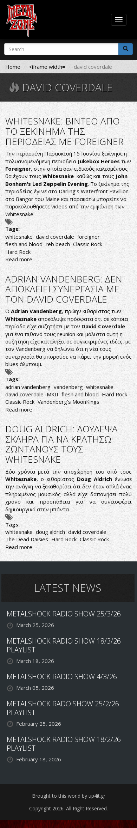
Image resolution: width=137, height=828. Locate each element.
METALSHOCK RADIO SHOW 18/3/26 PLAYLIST (64, 645)
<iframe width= (47, 66)
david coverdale (55, 236)
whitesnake (19, 236)
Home (12, 66)
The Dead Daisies (26, 539)
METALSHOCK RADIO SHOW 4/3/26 (62, 676)
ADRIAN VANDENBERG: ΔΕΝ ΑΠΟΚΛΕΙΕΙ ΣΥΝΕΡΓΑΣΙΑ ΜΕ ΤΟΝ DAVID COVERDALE (63, 289)
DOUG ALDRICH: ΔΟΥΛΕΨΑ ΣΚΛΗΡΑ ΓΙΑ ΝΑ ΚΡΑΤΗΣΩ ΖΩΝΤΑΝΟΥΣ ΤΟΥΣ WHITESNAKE (61, 443)
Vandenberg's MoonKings (68, 401)
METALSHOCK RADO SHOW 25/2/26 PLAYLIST (63, 708)
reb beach (58, 244)
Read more (18, 259)
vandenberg (68, 386)
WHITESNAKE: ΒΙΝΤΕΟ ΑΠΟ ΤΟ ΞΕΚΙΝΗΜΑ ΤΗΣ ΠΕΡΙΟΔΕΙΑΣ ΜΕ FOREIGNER (64, 131)
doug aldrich (50, 531)
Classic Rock (87, 244)
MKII (52, 394)
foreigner (88, 236)
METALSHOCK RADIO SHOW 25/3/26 (64, 614)
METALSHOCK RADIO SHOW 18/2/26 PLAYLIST (64, 744)
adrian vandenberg (28, 386)
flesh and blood (24, 244)
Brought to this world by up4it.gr (68, 795)
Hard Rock (18, 251)
